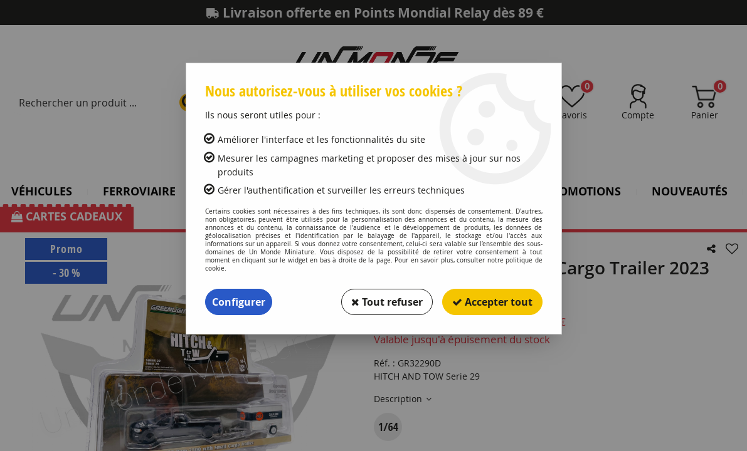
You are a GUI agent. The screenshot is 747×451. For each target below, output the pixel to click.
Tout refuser (387, 302)
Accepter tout (492, 302)
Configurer (238, 302)
